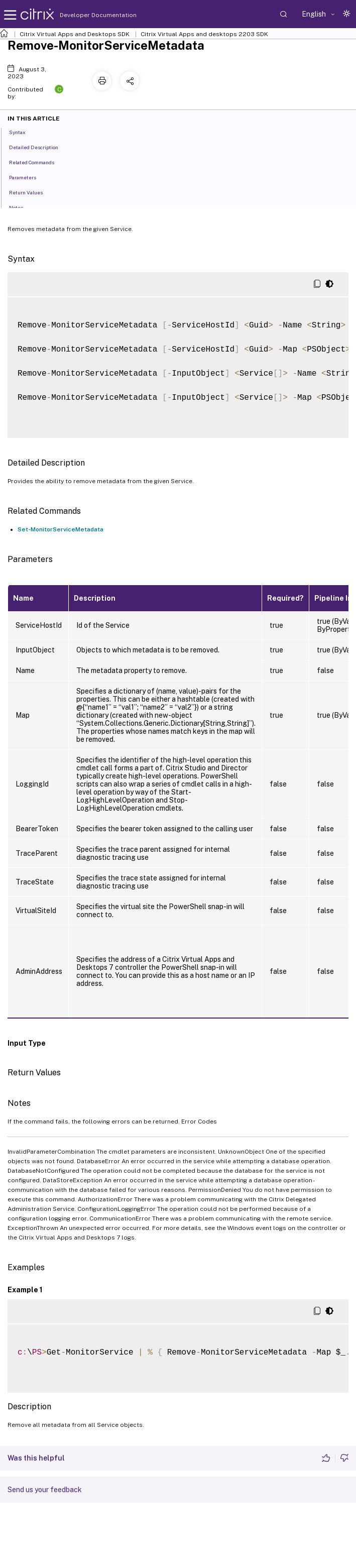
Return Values (31, 191)
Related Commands (37, 161)
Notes (21, 206)
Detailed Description (39, 146)
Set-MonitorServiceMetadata (60, 529)
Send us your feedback (45, 1490)
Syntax (23, 131)
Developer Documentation (82, 15)
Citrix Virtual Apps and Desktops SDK (75, 34)
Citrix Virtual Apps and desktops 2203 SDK (204, 34)
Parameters (28, 176)
